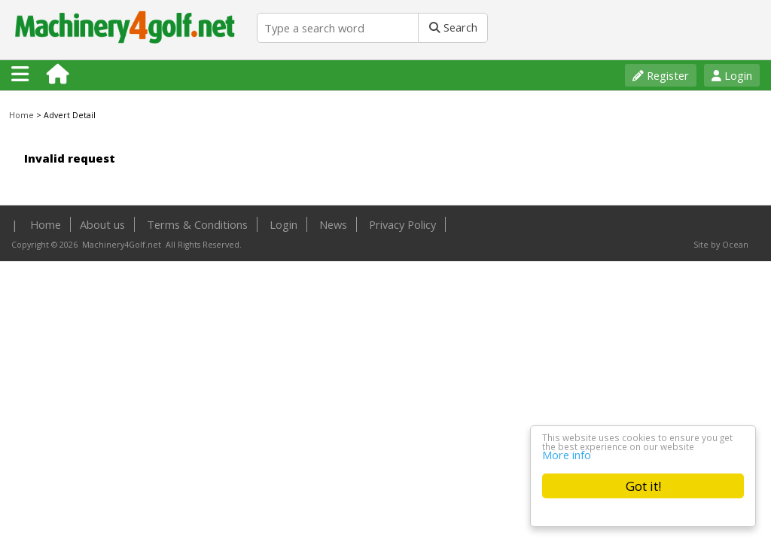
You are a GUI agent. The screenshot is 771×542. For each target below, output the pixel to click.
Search (453, 27)
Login (732, 75)
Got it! (643, 486)
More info (566, 453)
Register (660, 75)
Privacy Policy (402, 224)
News (333, 224)
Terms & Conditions (197, 224)
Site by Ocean (720, 244)
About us (102, 224)
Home (21, 115)
